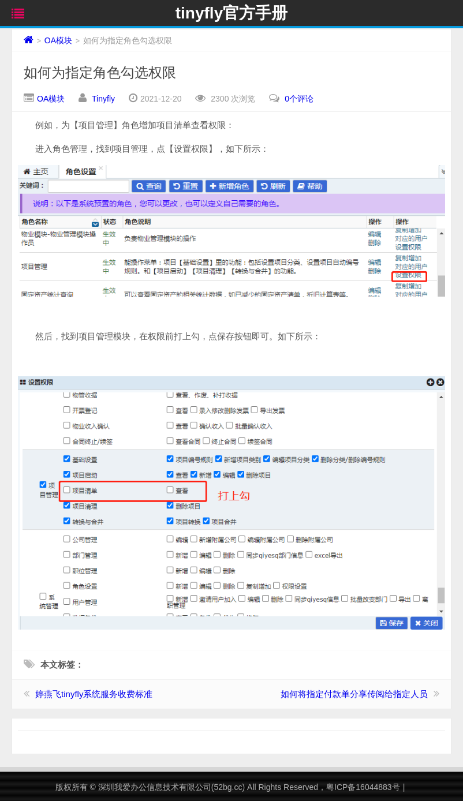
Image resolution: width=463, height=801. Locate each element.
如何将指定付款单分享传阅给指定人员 (354, 694)
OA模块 (58, 40)
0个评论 (299, 98)
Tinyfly (103, 98)
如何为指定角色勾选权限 (100, 72)
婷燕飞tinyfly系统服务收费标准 (93, 694)
